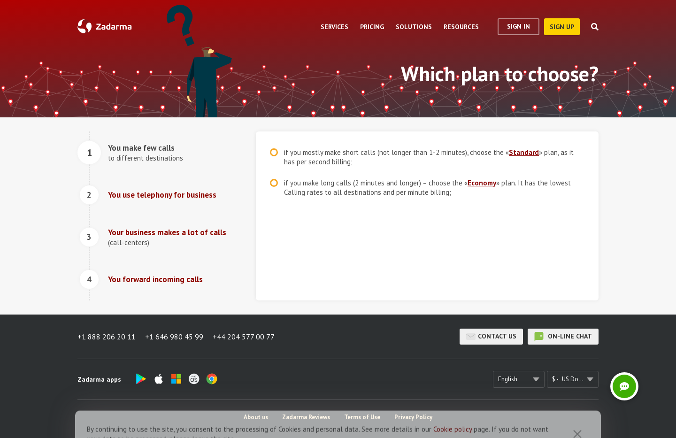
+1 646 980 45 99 (174, 336)
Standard (524, 152)
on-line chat (563, 336)
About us (256, 417)
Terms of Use (362, 417)
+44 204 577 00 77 (244, 336)
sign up (562, 27)
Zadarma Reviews (306, 417)
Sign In (518, 26)
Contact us (491, 336)
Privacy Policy (413, 417)
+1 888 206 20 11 (106, 336)
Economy (482, 182)
